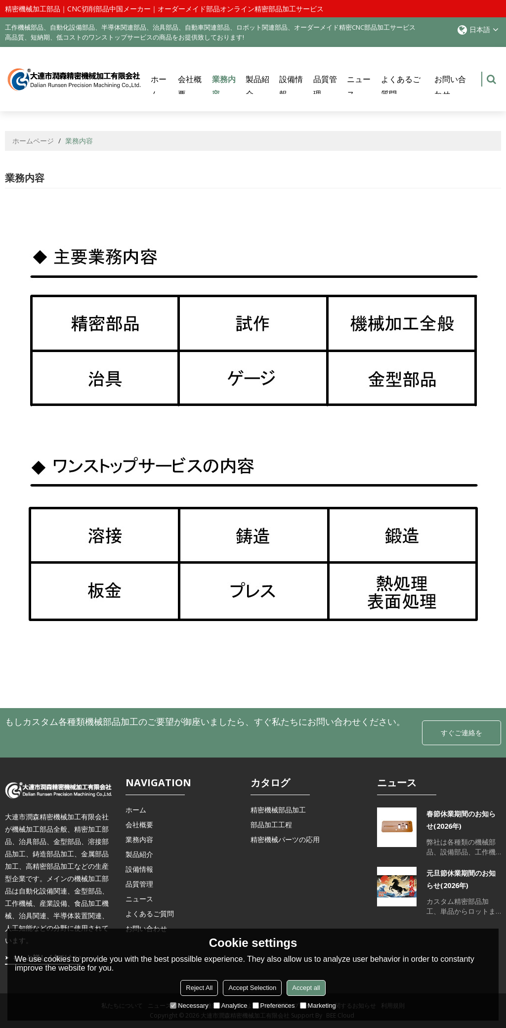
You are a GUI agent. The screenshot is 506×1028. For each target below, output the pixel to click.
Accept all (306, 987)
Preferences (274, 1005)
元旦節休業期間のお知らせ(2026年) (461, 879)
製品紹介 (257, 86)
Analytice (230, 1005)
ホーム (159, 86)
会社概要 (190, 86)
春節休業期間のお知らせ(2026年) (461, 820)
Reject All (199, 987)
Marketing (318, 1005)
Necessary (189, 1005)
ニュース (359, 86)
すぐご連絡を (461, 732)
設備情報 (291, 86)
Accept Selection (252, 987)
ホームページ (33, 140)
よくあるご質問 (401, 86)
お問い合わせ (450, 86)
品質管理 (325, 86)
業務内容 (225, 91)
